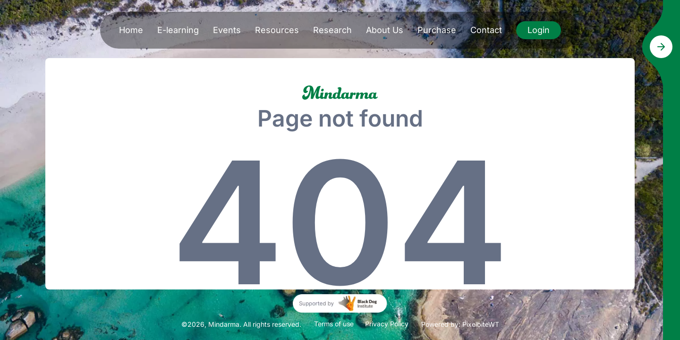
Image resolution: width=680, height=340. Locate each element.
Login (538, 30)
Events (227, 30)
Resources (277, 30)
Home (131, 30)
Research (332, 30)
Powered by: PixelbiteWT (460, 324)
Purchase (436, 30)
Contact (486, 30)
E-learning (178, 30)
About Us (384, 30)
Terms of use (334, 324)
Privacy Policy (386, 324)
